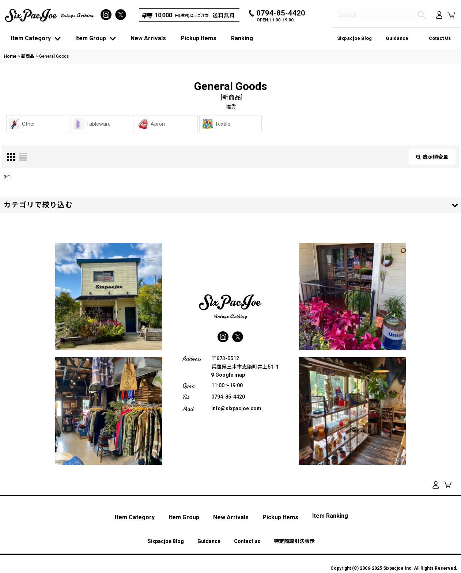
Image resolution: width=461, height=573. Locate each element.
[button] (230, 205)
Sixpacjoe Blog (354, 38)
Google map (228, 375)
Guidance (397, 38)
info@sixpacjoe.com (236, 408)
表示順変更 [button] (432, 157)
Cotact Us (440, 38)
